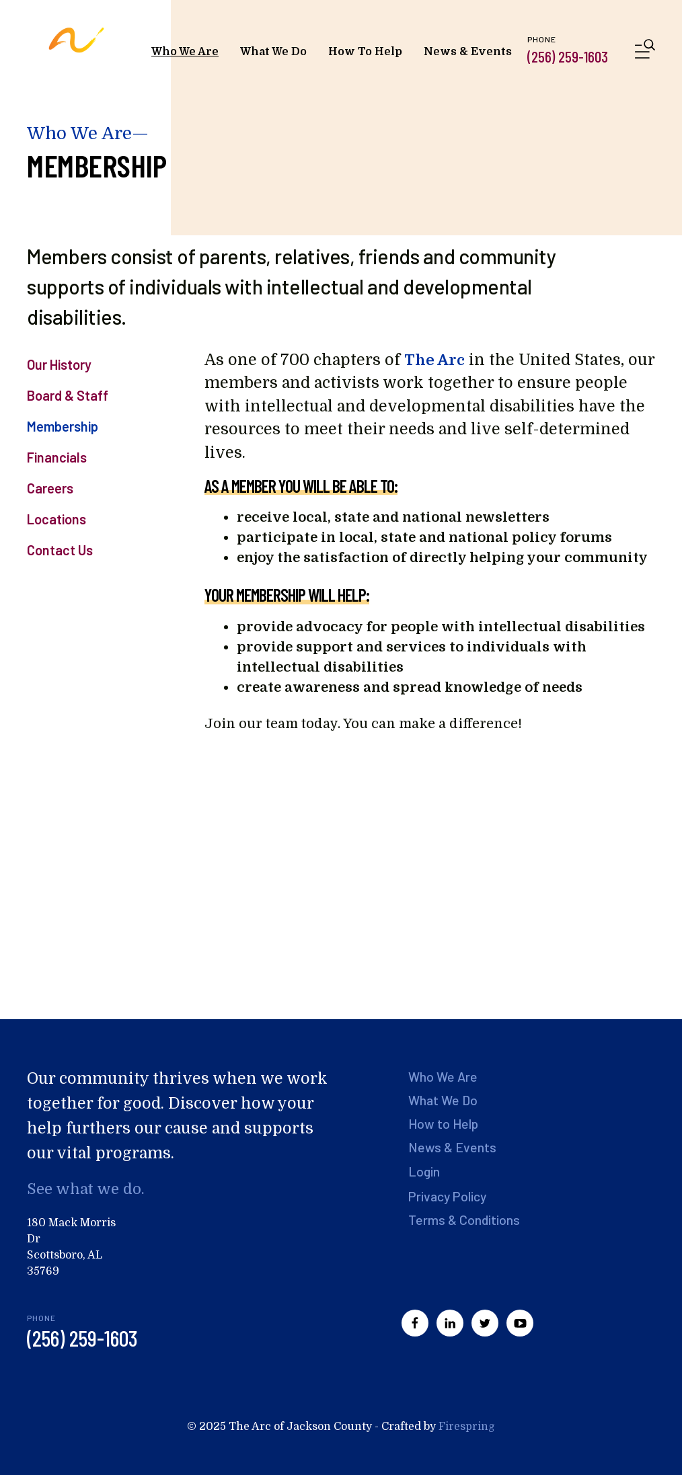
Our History (59, 364)
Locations (56, 519)
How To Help (365, 52)
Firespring (467, 1427)
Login (424, 1170)
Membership (62, 426)
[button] (645, 51)
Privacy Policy (449, 1195)
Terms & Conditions (465, 1219)
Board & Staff (67, 395)
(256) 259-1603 (567, 56)
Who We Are (185, 52)
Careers (50, 488)
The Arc (434, 360)
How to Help (444, 1123)
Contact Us (60, 550)
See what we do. (88, 1189)
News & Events (468, 52)
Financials (57, 457)
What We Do (273, 52)
